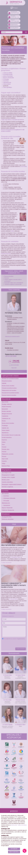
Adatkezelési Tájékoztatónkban (19, 825)
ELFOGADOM (14, 848)
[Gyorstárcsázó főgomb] (25, 851)
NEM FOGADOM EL (14, 851)
